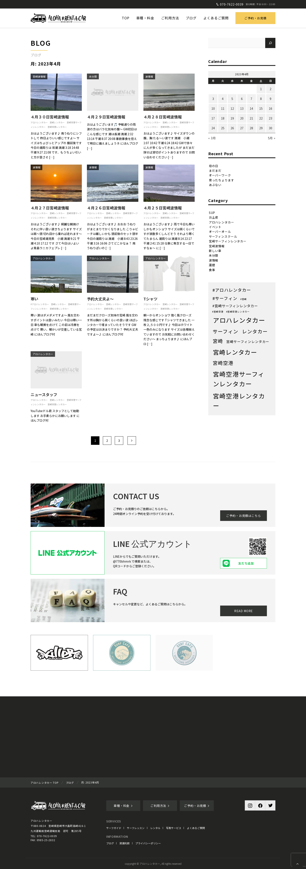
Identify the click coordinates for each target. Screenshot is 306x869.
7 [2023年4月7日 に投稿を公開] (251, 99)
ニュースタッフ (44, 394)
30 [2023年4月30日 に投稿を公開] (270, 128)
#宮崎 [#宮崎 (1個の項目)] (243, 299)
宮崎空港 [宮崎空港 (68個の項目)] (223, 362)
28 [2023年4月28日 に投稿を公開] (251, 128)
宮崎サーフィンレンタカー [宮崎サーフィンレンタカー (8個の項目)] (247, 341)
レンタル (155, 828)
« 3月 (212, 138)
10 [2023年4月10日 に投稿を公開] (213, 108)
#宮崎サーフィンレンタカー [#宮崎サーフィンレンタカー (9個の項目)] (235, 305)
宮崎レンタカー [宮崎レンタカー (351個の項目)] (235, 352)
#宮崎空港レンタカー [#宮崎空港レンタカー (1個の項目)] (238, 311)
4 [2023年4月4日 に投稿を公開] (223, 99)
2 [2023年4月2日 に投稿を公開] (270, 89)
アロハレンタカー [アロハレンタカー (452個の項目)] (239, 320)
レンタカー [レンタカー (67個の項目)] (255, 331)
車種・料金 (123, 806)
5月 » (271, 138)
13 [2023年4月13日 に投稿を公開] (242, 108)
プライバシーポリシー (148, 843)
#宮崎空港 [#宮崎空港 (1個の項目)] (217, 311)
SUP (212, 212)
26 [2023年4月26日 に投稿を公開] (232, 128)
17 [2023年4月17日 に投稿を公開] (213, 118)
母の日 (213, 166)
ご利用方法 (160, 806)
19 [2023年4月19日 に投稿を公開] (232, 118)
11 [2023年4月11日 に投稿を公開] (222, 108)
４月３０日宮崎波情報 (50, 116)
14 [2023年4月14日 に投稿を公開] (251, 108)
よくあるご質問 (196, 828)
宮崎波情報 (39, 76)
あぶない (215, 185)
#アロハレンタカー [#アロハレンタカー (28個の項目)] (231, 290)
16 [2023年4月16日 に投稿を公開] (270, 108)
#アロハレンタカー (40, 304)
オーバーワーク (220, 175)
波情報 (149, 76)
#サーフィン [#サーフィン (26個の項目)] (224, 298)
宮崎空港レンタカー (57, 126)
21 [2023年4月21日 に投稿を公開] (251, 118)
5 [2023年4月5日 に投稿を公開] (232, 99)
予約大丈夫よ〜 (100, 299)
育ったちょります (221, 180)
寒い (34, 299)
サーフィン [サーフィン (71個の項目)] (225, 331)
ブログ (110, 843)
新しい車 (215, 251)
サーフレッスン (135, 828)
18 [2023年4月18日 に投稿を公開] (222, 118)
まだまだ (215, 170)
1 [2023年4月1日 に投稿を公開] (261, 89)
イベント (215, 227)
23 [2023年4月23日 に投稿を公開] (270, 118)
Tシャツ (150, 299)
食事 (212, 269)
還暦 (212, 265)
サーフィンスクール (223, 236)
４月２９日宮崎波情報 (106, 116)
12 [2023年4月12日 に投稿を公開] (232, 108)
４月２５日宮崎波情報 (162, 207)
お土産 (213, 217)
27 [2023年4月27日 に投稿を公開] (242, 128)
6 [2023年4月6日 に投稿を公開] (242, 99)
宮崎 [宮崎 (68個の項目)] (218, 340)
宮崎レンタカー (57, 122)
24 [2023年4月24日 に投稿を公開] (213, 128)
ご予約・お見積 (255, 18)
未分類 (93, 76)
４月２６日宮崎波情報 (106, 207)
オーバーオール (220, 231)
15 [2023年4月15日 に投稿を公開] (261, 108)
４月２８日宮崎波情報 (162, 116)
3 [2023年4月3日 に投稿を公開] (213, 99)
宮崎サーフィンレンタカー (227, 241)
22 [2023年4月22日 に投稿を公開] (261, 118)
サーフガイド (113, 828)
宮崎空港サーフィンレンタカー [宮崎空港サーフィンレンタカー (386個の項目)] (239, 379)
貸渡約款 (124, 843)
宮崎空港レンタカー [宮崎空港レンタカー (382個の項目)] (239, 400)
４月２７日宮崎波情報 (50, 207)
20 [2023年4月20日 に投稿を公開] (242, 118)
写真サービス (173, 828)
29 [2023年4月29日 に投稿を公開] (261, 128)
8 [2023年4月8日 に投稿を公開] (261, 99)
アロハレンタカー (39, 122)
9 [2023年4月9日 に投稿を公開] (270, 99)
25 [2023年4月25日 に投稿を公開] (222, 128)
